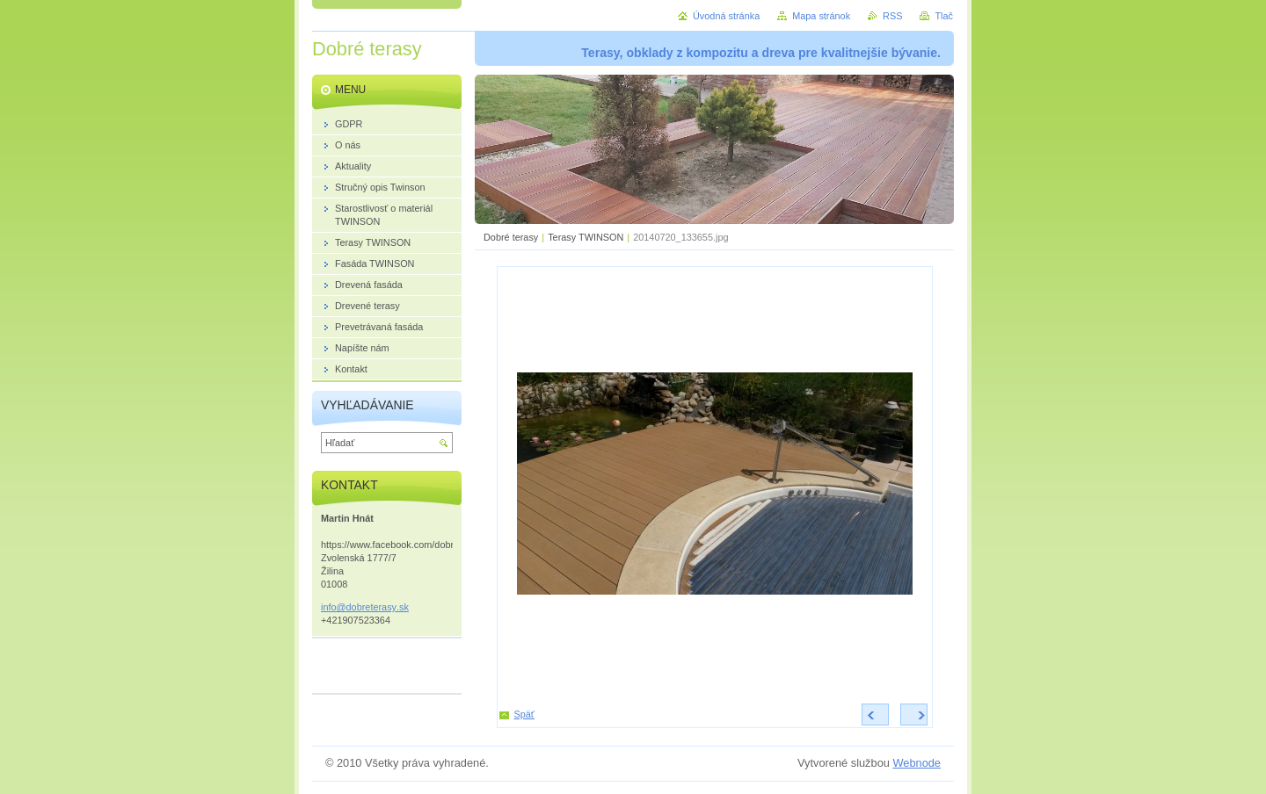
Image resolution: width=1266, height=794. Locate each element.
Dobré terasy (511, 237)
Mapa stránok (821, 16)
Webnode (916, 762)
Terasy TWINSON (585, 237)
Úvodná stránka (726, 16)
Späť (524, 714)
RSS (892, 16)
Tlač (944, 16)
